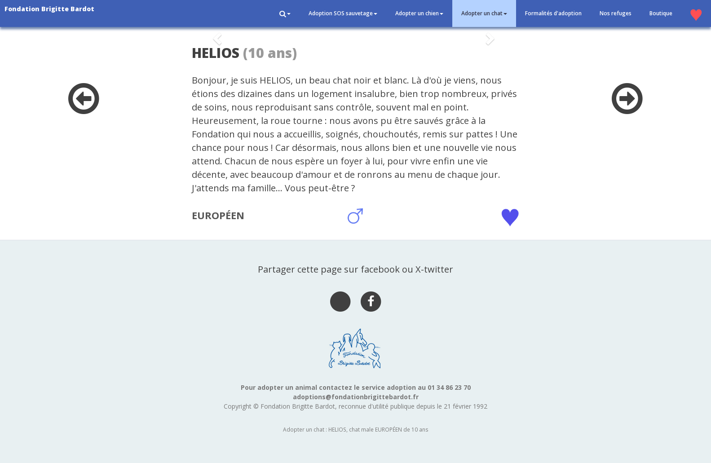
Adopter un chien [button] (419, 13)
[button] (285, 13)
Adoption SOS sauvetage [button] (343, 13)
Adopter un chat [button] (484, 13)
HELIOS (215, 53)
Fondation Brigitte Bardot (49, 8)
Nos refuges (616, 13)
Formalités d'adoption (553, 13)
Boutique (660, 13)
